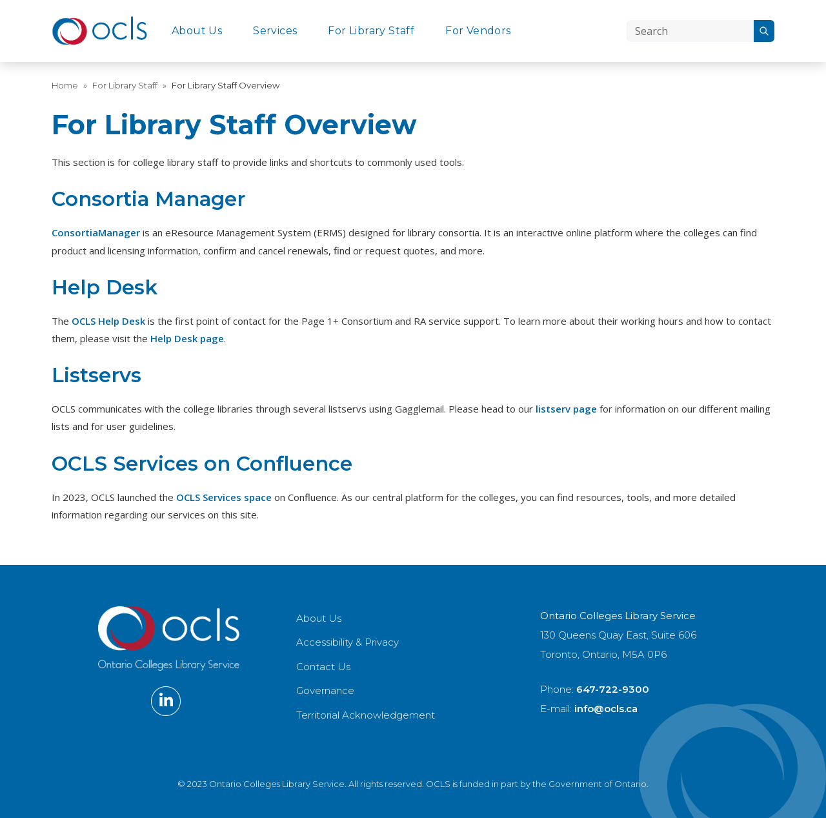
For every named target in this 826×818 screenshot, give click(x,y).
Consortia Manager (148, 199)
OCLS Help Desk (108, 320)
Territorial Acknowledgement (365, 715)
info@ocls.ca (606, 708)
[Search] (690, 31)
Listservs (96, 375)
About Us (197, 31)
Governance (325, 690)
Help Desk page (187, 338)
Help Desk (104, 287)
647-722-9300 (612, 689)
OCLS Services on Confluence (202, 463)
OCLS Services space (224, 497)
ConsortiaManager (96, 232)
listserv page (566, 408)
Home (65, 85)
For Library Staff (371, 31)
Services (275, 31)
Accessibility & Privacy (347, 642)
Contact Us (323, 666)
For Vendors (477, 31)
